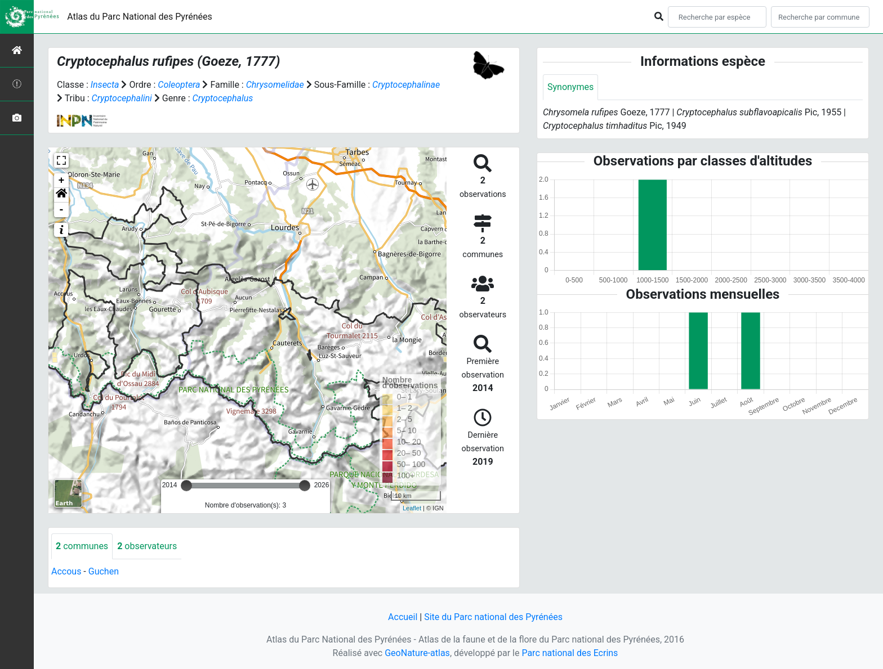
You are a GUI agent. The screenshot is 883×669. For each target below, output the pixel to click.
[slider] (186, 485)
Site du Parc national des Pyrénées (493, 617)
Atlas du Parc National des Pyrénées (139, 16)
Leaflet (412, 508)
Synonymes (570, 87)
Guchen (103, 571)
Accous (66, 571)
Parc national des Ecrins (569, 653)
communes (82, 546)
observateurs (147, 546)
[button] (61, 195)
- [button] (62, 210)
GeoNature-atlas (417, 653)
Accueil (402, 617)
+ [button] (62, 180)
